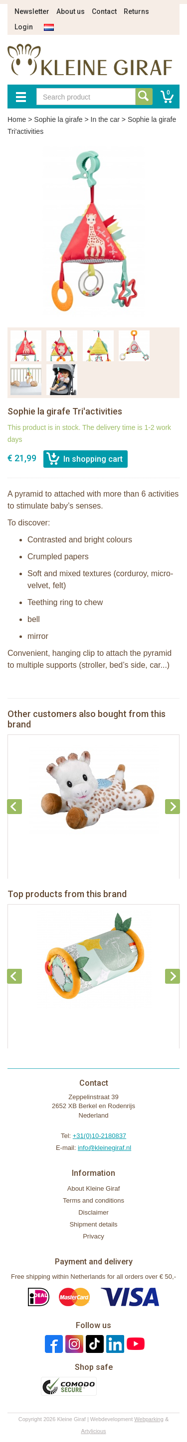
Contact (104, 11)
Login (23, 27)
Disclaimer (93, 1212)
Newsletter (31, 11)
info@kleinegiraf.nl (104, 1147)
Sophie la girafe (58, 119)
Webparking (149, 1419)
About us (70, 11)
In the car (105, 119)
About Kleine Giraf (93, 1188)
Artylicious (93, 1431)
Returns (136, 11)
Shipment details (93, 1224)
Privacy (93, 1236)
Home (16, 119)
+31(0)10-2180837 (99, 1135)
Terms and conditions (93, 1200)
